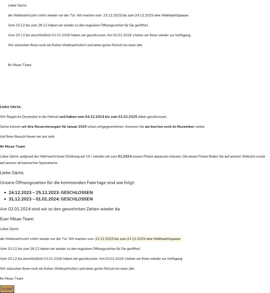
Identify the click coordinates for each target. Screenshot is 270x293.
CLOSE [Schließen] (7, 289)
